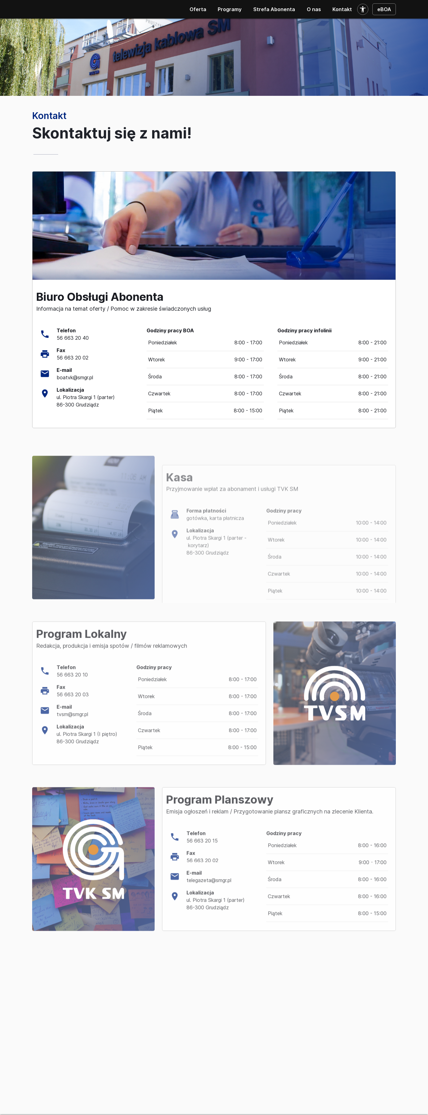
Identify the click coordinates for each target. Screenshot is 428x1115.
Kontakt (342, 9)
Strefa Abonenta (274, 9)
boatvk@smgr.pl (75, 377)
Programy (230, 9)
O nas (314, 9)
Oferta (198, 9)
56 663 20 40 (73, 338)
